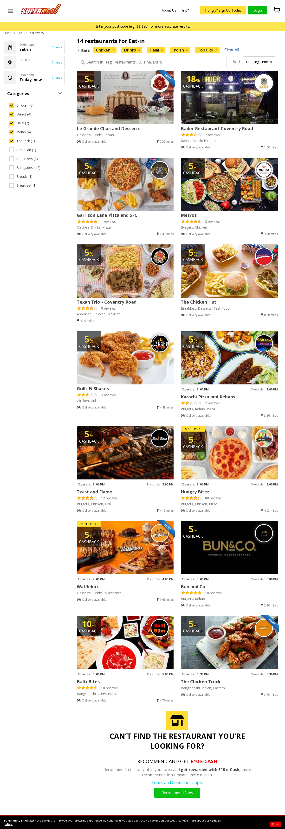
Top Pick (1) (22, 141)
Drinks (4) (20, 114)
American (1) (22, 149)
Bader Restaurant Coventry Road (217, 128)
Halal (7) (19, 123)
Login (257, 10)
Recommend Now (177, 792)
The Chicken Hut (198, 302)
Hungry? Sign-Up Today (223, 10)
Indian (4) (20, 132)
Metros (189, 215)
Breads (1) (20, 176)
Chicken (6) (21, 105)
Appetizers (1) (23, 158)
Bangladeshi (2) (24, 167)
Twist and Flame (94, 492)
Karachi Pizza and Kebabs (208, 397)
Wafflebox (88, 586)
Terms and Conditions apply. (177, 782)
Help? (184, 10)
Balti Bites (88, 681)
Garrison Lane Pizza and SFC (107, 215)
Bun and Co (193, 586)
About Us (169, 10)
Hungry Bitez (195, 492)
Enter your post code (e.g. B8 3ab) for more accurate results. (142, 26)
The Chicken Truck (200, 681)
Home (8, 33)
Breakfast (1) (23, 185)
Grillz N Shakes (93, 388)
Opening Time (259, 61)
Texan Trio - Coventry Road (106, 302)
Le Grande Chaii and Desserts (108, 128)
